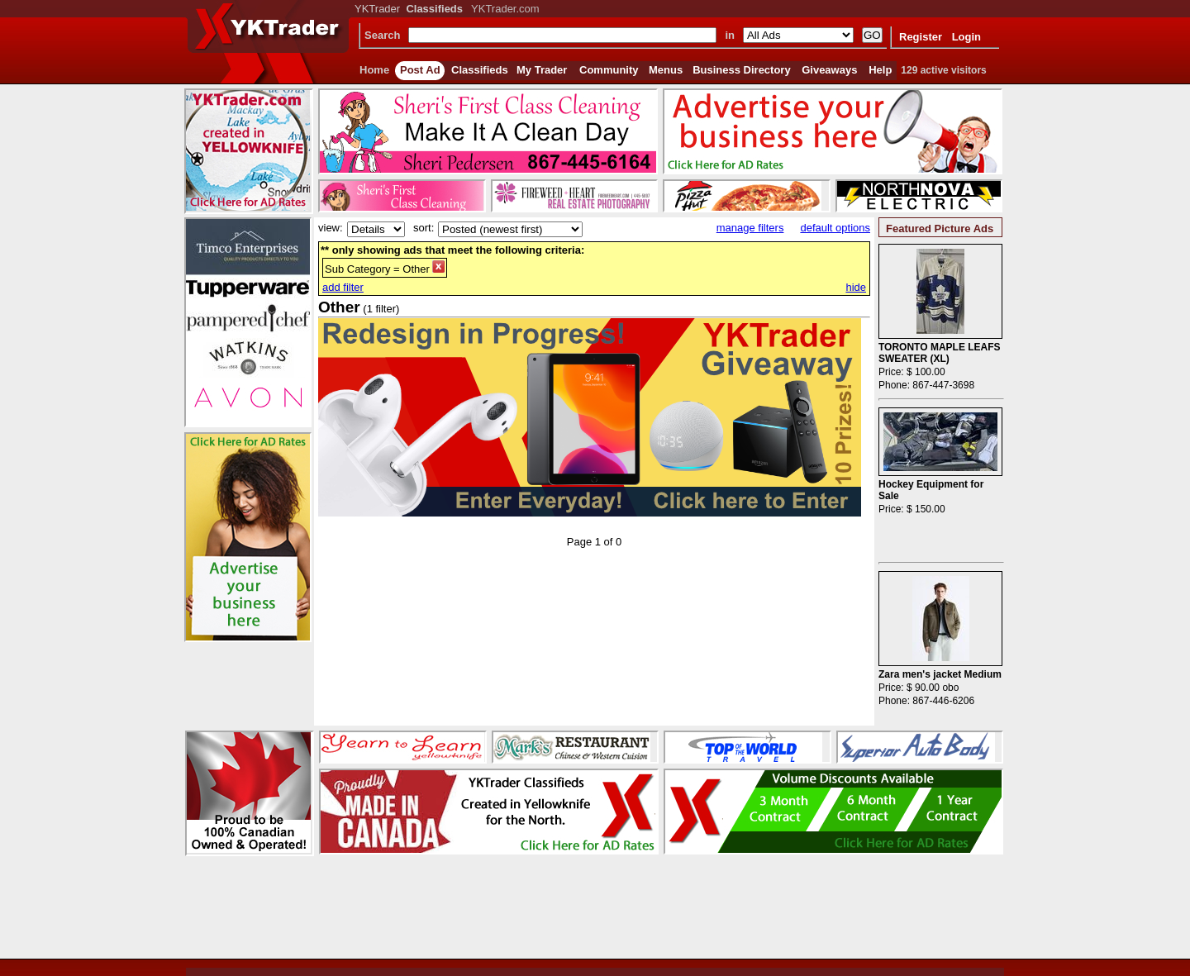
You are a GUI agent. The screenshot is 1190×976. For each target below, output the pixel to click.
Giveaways (829, 70)
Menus (666, 70)
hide (855, 287)
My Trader (541, 70)
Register (920, 37)
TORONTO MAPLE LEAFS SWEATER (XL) (939, 352)
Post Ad (420, 70)
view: (330, 227)
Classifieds (479, 70)
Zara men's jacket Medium (940, 674)
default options (835, 227)
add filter (343, 287)
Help (880, 70)
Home (374, 70)
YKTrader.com (505, 8)
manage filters (750, 227)
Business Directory (742, 70)
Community (609, 70)
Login (966, 37)
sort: (423, 227)
